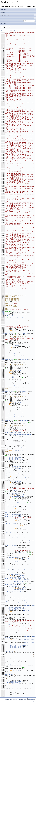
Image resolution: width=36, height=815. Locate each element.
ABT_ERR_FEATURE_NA (17, 355)
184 (2, 311)
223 (2, 359)
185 (2, 312)
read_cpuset (23, 391)
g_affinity (23, 318)
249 (2, 391)
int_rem (19, 320)
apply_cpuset (24, 420)
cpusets (17, 458)
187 (2, 315)
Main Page (3, 9)
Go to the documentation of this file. (10, 31)
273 (2, 420)
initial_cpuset (16, 432)
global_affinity (11, 316)
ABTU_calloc (17, 490)
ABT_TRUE (25, 477)
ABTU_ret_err (9, 333)
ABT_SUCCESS (15, 353)
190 (2, 318)
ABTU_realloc (9, 533)
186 (2, 313)
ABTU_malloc (15, 378)
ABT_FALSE (26, 610)
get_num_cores (24, 333)
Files (18, 18)
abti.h (13, 292)
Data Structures (18, 15)
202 (2, 333)
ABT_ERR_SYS (18, 346)
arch (5, 23)
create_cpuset (24, 359)
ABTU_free (10, 608)
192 (2, 320)
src (1, 23)
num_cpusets (16, 313)
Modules (3, 12)
